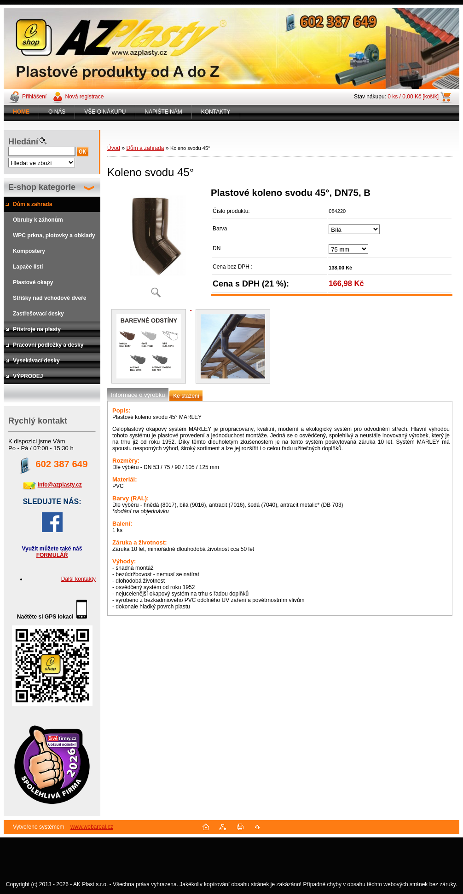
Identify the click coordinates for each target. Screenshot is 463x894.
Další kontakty (78, 579)
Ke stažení (186, 396)
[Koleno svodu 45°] (155, 246)
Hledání (23, 141)
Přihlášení (34, 96)
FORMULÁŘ (52, 555)
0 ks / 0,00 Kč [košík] (413, 96)
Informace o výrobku (138, 394)
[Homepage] (21, 112)
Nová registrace (84, 96)
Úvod (113, 148)
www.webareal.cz (91, 827)
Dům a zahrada (145, 148)
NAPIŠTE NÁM (163, 112)
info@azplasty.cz (60, 484)
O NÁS (56, 112)
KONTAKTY (216, 112)
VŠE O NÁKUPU (105, 112)
